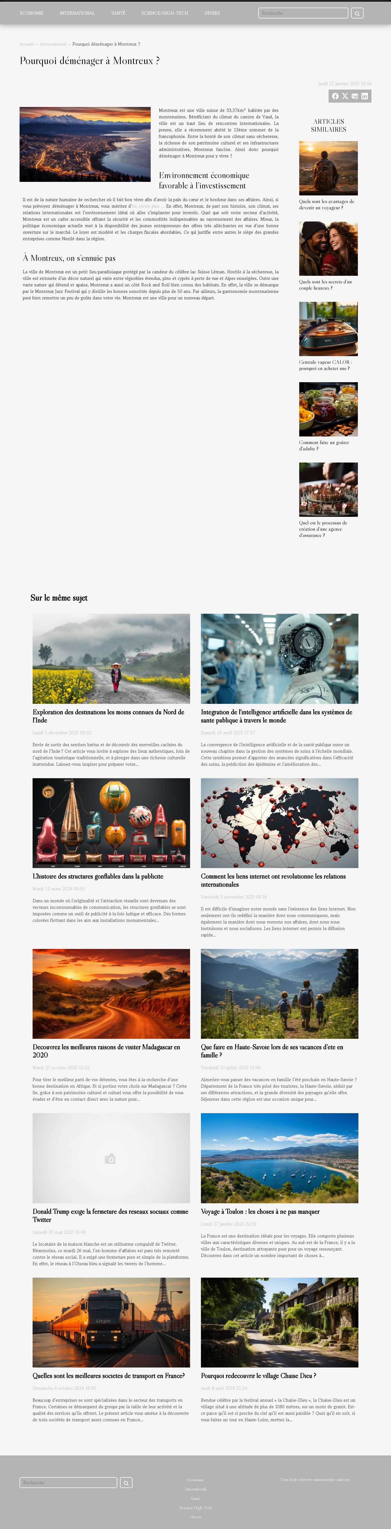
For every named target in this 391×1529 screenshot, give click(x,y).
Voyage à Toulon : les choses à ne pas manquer (260, 1211)
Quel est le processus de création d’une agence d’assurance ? (323, 528)
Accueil (27, 44)
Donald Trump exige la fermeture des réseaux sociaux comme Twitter (110, 1215)
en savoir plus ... (148, 206)
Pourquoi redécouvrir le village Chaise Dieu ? (258, 1376)
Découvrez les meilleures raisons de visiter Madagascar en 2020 (106, 1051)
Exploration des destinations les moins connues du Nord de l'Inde (108, 716)
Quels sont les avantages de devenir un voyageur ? (326, 204)
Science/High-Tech (164, 13)
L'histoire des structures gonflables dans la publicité (98, 876)
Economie (31, 13)
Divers (212, 13)
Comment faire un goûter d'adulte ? (324, 445)
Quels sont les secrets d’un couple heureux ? (325, 284)
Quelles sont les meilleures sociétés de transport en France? (109, 1376)
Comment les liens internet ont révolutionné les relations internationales (273, 880)
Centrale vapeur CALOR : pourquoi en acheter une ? (325, 365)
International (77, 13)
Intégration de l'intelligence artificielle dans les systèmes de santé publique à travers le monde (276, 716)
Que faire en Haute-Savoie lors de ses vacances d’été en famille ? (272, 1051)
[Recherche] (303, 13)
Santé (118, 13)
